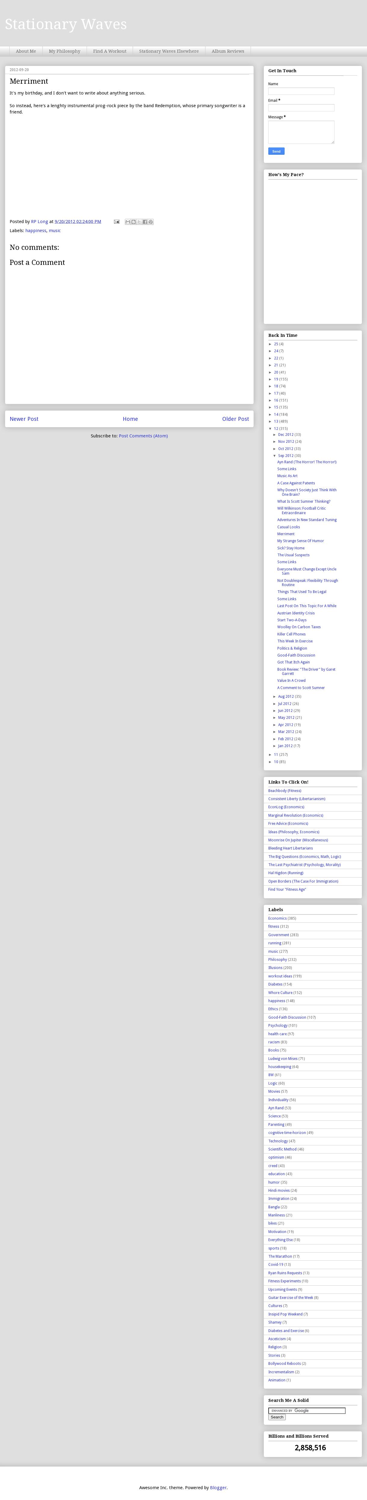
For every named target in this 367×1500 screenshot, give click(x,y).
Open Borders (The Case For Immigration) (303, 881)
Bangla (274, 1207)
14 (276, 414)
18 (276, 386)
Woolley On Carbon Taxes (299, 627)
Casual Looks (288, 527)
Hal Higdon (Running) (285, 873)
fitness (273, 926)
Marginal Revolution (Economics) (295, 815)
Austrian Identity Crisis (296, 613)
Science (274, 1116)
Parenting (276, 1125)
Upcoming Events (282, 1289)
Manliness (276, 1215)
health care (277, 1034)
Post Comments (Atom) (143, 436)
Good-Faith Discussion (296, 655)
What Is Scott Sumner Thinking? (303, 501)
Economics (277, 918)
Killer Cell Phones (291, 634)
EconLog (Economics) (286, 807)
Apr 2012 (286, 725)
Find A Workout (109, 51)
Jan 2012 (286, 746)
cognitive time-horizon (287, 1133)
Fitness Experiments (284, 1281)
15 (276, 407)
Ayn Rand (276, 1108)
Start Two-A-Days (292, 620)
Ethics (273, 1009)
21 (276, 365)
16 (276, 400)
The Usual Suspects (293, 555)
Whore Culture (280, 993)
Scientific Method (282, 1149)
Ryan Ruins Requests (285, 1273)
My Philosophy (64, 51)
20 (276, 372)
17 (276, 393)
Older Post (235, 419)
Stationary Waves (66, 24)
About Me (26, 51)
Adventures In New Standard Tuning (307, 520)
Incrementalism (281, 1372)
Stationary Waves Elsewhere (169, 51)
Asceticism (277, 1339)
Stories (274, 1355)
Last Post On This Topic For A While (306, 606)
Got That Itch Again (293, 662)
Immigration (278, 1199)
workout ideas (280, 976)
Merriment (286, 534)
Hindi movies (279, 1190)
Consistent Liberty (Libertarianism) (296, 799)
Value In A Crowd (291, 681)
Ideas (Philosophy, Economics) (293, 832)
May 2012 (286, 718)
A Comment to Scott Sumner (301, 688)
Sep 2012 (286, 456)
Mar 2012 (286, 732)
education (276, 1174)
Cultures (275, 1306)
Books (273, 1050)
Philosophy (277, 960)
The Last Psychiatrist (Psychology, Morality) (304, 865)
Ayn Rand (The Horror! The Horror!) (306, 462)
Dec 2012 (286, 435)
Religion (275, 1347)
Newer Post (24, 419)
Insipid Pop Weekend (285, 1314)
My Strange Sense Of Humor (300, 541)
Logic (272, 1083)
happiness (35, 230)
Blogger (218, 1487)
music (55, 230)
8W (271, 1075)
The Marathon (280, 1256)
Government (278, 935)
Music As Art (287, 476)
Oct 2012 (286, 449)
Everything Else (280, 1240)
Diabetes (275, 984)
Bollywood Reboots (284, 1364)
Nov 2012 (286, 441)
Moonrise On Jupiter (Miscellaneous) (298, 840)
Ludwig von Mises (283, 1059)
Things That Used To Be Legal (301, 592)
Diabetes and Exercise (286, 1331)
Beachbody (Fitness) (284, 791)
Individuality (278, 1100)
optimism (276, 1157)
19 (276, 379)
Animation (276, 1380)
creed (272, 1166)
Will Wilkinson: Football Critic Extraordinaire (301, 510)
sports (273, 1248)
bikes (272, 1223)
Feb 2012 (286, 739)
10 (276, 762)
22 (276, 358)
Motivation (277, 1232)
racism (274, 1042)
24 (276, 351)
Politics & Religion (292, 648)
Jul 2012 (285, 704)
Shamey (275, 1322)
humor (274, 1182)
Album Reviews (228, 51)
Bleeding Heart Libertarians (290, 848)
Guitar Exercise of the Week (290, 1298)
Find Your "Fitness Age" (287, 889)
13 (276, 421)
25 (276, 344)
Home (130, 419)
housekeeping (279, 1067)
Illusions (275, 968)
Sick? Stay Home (290, 548)
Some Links (286, 469)
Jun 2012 (286, 711)
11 (276, 755)
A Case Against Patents (296, 483)
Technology (278, 1141)
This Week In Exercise (295, 641)
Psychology (278, 1025)
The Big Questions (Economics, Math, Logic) (304, 857)
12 (276, 429)
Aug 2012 (286, 696)
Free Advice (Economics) (288, 823)
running (274, 943)
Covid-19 (275, 1264)
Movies (274, 1091)
